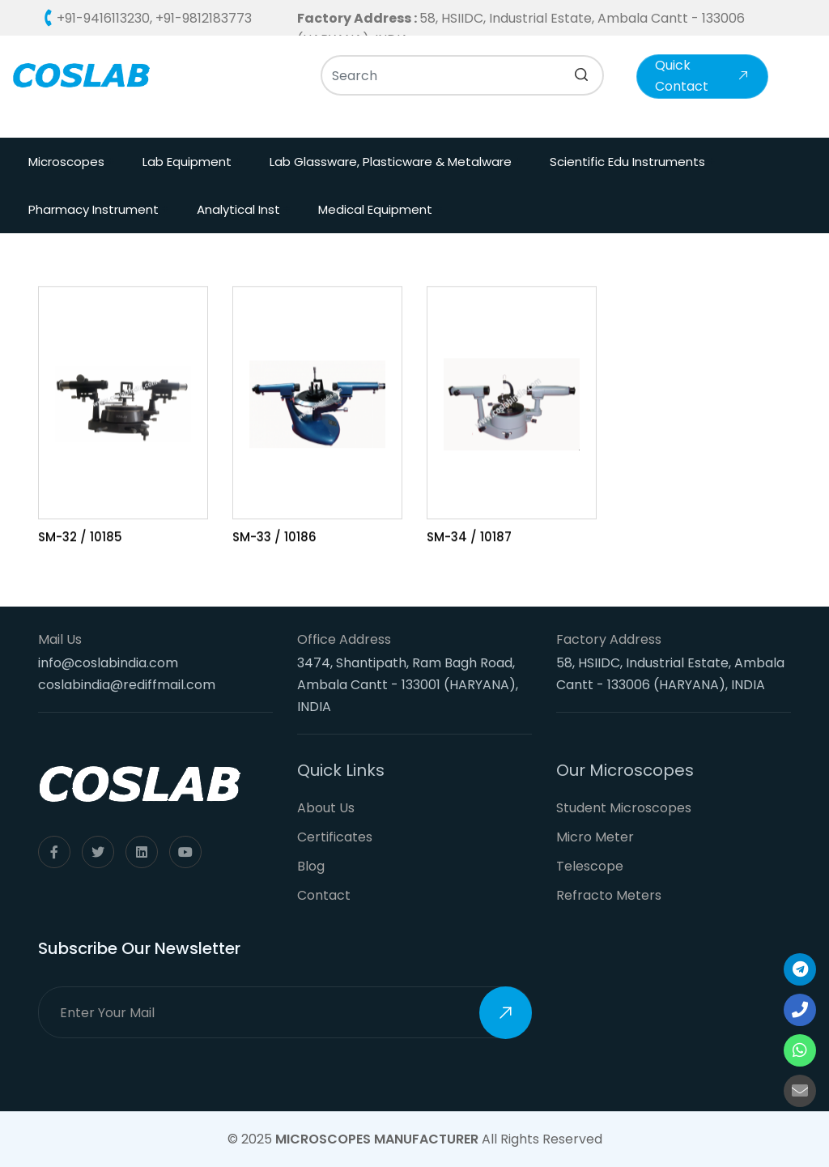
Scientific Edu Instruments (627, 161)
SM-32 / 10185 (80, 538)
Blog (311, 866)
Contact (324, 895)
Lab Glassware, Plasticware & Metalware (391, 161)
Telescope (589, 866)
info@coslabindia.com (108, 663)
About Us (326, 808)
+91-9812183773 (203, 18)
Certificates (334, 837)
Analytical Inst (238, 209)
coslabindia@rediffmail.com (126, 684)
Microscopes (66, 161)
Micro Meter (595, 837)
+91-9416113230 (103, 18)
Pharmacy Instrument (93, 209)
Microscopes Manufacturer (376, 1139)
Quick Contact (702, 76)
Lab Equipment (187, 161)
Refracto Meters (608, 895)
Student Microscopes (623, 808)
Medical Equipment (375, 209)
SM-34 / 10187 (469, 538)
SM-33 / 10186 (274, 538)
